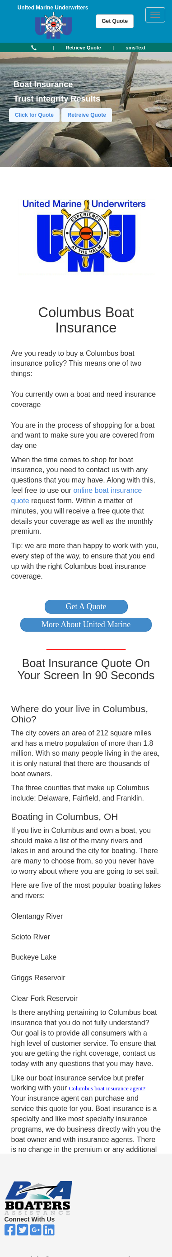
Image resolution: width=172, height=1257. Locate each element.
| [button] (53, 47)
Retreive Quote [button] (86, 115)
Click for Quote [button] (34, 115)
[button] (86, 607)
